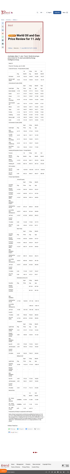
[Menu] (65, 12)
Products (28, 464)
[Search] (37, 12)
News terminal (36, 464)
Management (20, 464)
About (12, 464)
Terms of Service (15, 467)
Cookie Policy (35, 467)
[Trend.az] (7, 12)
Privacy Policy (26, 467)
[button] (2, 23)
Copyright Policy (47, 464)
